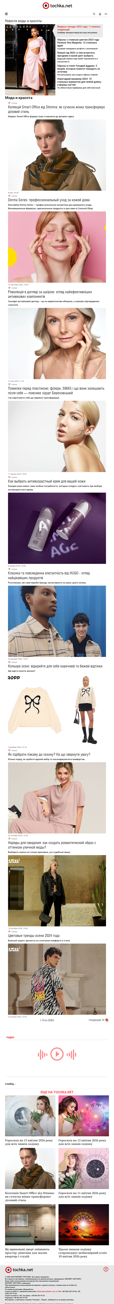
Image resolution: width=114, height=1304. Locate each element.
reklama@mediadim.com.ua (47, 1291)
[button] (100, 14)
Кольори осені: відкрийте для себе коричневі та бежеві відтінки (55, 666)
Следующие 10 (99, 1020)
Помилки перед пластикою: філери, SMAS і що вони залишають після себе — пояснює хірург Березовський (56, 390)
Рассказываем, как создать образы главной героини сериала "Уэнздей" (79, 70)
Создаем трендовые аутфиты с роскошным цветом (79, 44)
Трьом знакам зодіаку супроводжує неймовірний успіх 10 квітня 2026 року (82, 1252)
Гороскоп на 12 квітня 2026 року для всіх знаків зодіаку (82, 1142)
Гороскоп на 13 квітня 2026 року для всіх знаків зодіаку (29, 1142)
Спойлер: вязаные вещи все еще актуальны (79, 29)
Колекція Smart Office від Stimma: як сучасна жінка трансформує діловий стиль (30, 1196)
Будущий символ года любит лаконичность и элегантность (79, 57)
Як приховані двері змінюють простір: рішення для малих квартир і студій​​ (27, 1252)
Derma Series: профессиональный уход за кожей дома (49, 200)
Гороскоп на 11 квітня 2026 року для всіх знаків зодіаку (82, 1194)
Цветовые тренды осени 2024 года (34, 935)
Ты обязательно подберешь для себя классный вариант (79, 83)
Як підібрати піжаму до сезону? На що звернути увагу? (49, 754)
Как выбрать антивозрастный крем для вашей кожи (47, 481)
